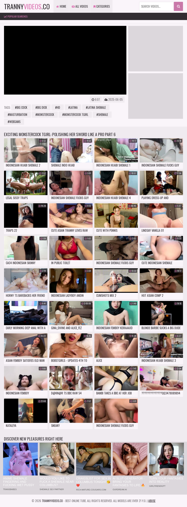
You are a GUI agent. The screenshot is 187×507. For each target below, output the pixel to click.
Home (61, 6)
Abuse (151, 501)
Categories (102, 6)
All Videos (80, 6)
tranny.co (27, 6)
